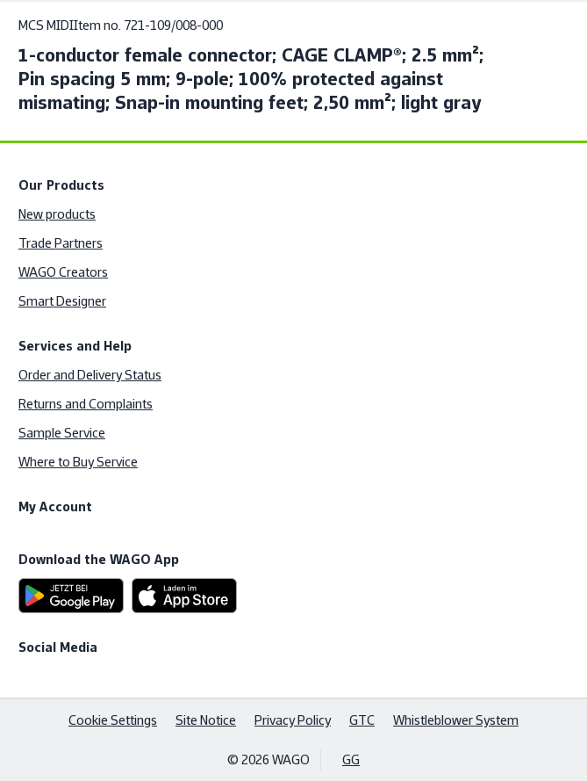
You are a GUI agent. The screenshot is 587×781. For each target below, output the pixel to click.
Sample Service (61, 432)
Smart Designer (62, 300)
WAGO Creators (63, 271)
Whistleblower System (456, 719)
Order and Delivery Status (89, 374)
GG (351, 759)
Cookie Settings (112, 719)
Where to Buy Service (78, 461)
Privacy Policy (292, 719)
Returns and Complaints (85, 403)
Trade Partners (60, 242)
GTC (362, 719)
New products (57, 213)
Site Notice (205, 719)
